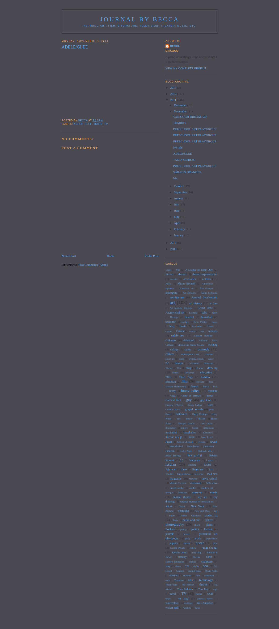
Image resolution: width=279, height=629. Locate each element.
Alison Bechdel (186, 283)
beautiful (170, 321)
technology (206, 580)
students (187, 575)
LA (182, 460)
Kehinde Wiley (206, 451)
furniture (212, 391)
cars (202, 331)
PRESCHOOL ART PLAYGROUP (194, 129)
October (179, 186)
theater (203, 584)
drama (200, 368)
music (98, 124)
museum (197, 492)
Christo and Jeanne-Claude (191, 345)
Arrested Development (204, 297)
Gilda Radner (195, 405)
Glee (88, 124)
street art (174, 575)
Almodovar (207, 283)
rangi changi (209, 547)
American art (187, 288)
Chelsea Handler (203, 335)
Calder (210, 326)
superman (209, 575)
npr (215, 511)
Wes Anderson (205, 603)
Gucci (168, 414)
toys (215, 589)
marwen (193, 478)
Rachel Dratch (177, 547)
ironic (192, 437)
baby (204, 312)
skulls (196, 566)
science (192, 561)
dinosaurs (208, 363)
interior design (173, 437)
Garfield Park (173, 400)
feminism (170, 381)
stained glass (194, 571)
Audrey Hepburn (174, 312)
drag (188, 368)
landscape (194, 460)
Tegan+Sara (171, 584)
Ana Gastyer (206, 288)
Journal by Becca (139, 19)
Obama (183, 515)
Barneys (174, 317)
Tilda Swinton (185, 589)
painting (211, 515)
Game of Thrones (191, 395)
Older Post (151, 256)
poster (186, 534)
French (194, 386)
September (181, 192)
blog (171, 326)
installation (190, 432)
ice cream (207, 423)
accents (174, 279)
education (206, 372)
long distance (183, 474)
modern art (207, 488)
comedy (203, 349)
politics (195, 529)
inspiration (171, 432)
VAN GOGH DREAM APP (190, 116)
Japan (168, 441)
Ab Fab (169, 274)
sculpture (207, 561)
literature (197, 469)
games (210, 395)
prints (197, 538)
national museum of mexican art (197, 501)
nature (168, 506)
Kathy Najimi (187, 451)
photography (174, 524)
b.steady (193, 312)
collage (174, 349)
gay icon (205, 400)
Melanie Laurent (177, 483)
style (197, 575)
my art (202, 497)
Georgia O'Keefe (174, 405)
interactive (208, 432)
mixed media (177, 488)
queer (200, 543)
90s (178, 269)
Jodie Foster (193, 446)
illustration (170, 428)
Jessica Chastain (185, 442)
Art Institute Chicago (181, 308)
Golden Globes (173, 409)
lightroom (170, 469)
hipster (189, 418)
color (188, 349)
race (215, 543)
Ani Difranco (189, 293)
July (177, 204)
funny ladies (190, 391)
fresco (206, 386)
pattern (209, 520)
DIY (179, 368)
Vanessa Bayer (204, 598)
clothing (212, 344)
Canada (180, 331)
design (179, 363)
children (203, 340)
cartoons (212, 331)
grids (211, 409)
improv (184, 428)
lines (184, 469)
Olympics (196, 515)
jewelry (201, 442)
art (172, 302)
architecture (177, 297)
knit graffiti (195, 455)
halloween (181, 414)
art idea (213, 303)
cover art (169, 359)
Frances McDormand (175, 386)
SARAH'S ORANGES (187, 172)
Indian (195, 428)
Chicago (170, 340)
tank (167, 580)
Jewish (213, 441)
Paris (175, 520)
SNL (206, 566)
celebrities (177, 335)
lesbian (170, 464)
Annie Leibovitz (209, 293)
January (179, 235)
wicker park (172, 607)
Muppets (182, 492)
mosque (169, 492)
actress (206, 279)
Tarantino (179, 580)
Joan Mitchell (176, 446)
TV (106, 124)
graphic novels (194, 409)
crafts (181, 359)
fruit (215, 386)
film (185, 381)
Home (110, 256)
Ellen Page (186, 377)
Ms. (175, 178)
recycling (197, 552)
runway (182, 557)
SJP (187, 566)
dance (211, 359)
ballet (214, 312)
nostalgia (183, 510)
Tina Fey (203, 589)
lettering (192, 464)
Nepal (182, 506)
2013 (173, 87)
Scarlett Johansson (174, 561)
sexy (167, 566)
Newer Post (69, 256)
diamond (194, 363)
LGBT (207, 464)
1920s (168, 270)
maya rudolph (209, 478)
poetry (183, 529)
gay (189, 400)
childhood (188, 340)
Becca (175, 46)
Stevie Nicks (211, 571)
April (177, 223)
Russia (196, 557)
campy (168, 331)
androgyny (171, 292)
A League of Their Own (199, 269)
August (179, 198)
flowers (200, 381)
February (180, 229)
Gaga (173, 395)
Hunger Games (186, 423)
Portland (208, 529)
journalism (208, 446)
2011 (173, 100)
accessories (189, 279)
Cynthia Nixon (196, 359)
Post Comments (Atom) (93, 264)
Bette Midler (200, 322)
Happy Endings (199, 414)
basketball (206, 317)
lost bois (198, 474)
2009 (173, 249)
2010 (173, 243)
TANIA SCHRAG (184, 160)
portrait (169, 534)
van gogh (183, 598)
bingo (214, 322)
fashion (205, 377)
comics (169, 354)
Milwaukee (211, 483)
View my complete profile (185, 68)
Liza (211, 469)
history (201, 418)
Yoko (197, 608)
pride (187, 538)
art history (195, 303)
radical (193, 547)
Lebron (209, 460)
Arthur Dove (205, 308)
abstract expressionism (204, 274)
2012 (173, 94)
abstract (182, 274)
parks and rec (191, 520)
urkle (167, 598)
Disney (168, 368)
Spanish (180, 571)
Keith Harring (173, 455)
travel (172, 593)
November (181, 111)
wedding (188, 603)
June (177, 210)
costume (209, 354)
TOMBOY (179, 123)
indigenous (208, 428)
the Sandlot (188, 584)
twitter (199, 594)
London (169, 474)
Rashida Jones (179, 552)
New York (197, 506)
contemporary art (190, 354)
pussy (187, 543)
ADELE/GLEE (182, 153)
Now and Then (202, 511)
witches (187, 608)
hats (179, 418)
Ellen (168, 377)
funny (172, 391)
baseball (189, 317)
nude (172, 515)
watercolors (171, 603)
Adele (78, 124)
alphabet (169, 288)
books (183, 326)
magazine (176, 478)
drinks (175, 372)
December (180, 105)
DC (167, 363)
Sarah (209, 557)
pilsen (197, 525)
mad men (212, 474)
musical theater (182, 497)
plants (209, 524)
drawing (212, 368)
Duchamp (189, 372)
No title (177, 147)
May (177, 216)
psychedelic (211, 538)
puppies (173, 543)
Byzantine (197, 326)
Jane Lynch (207, 437)
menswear (195, 483)
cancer (192, 331)
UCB (210, 593)
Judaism (169, 451)
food (211, 381)
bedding (185, 322)
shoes (178, 566)
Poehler (170, 529)
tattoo (191, 580)
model (192, 488)
